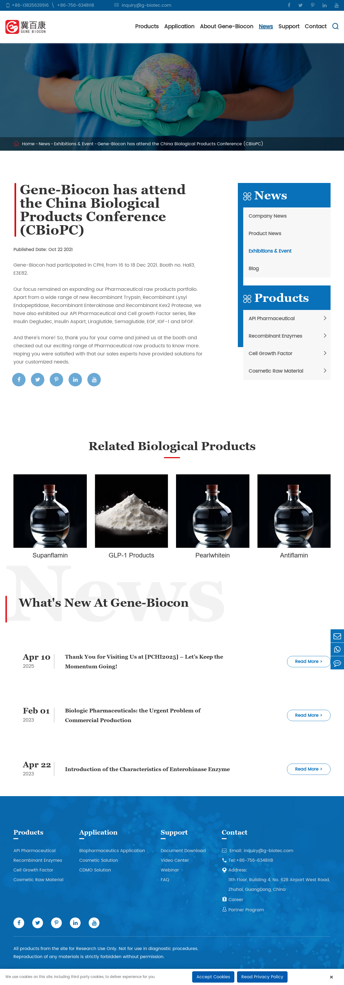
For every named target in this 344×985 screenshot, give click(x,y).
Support (288, 26)
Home (28, 144)
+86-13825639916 (30, 5)
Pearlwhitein (212, 555)
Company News (267, 216)
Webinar (170, 870)
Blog (254, 269)
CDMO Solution (95, 870)
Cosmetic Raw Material (276, 371)
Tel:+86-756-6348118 (247, 860)
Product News (265, 234)
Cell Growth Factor (270, 354)
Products (147, 26)
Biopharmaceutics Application (112, 850)
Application (179, 26)
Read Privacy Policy (262, 976)
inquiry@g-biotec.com (146, 5)
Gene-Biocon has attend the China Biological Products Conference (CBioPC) (180, 144)
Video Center (175, 860)
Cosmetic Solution (98, 860)
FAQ (165, 879)
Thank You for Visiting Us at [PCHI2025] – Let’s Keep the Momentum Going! (144, 662)
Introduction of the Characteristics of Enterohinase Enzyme (147, 769)
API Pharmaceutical (272, 319)
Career (232, 899)
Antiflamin (294, 555)
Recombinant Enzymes (275, 336)
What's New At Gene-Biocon (104, 602)
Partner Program (243, 909)
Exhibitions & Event (74, 144)
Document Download (183, 850)
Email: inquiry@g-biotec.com (257, 851)
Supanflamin (50, 555)
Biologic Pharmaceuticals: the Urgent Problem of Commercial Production (132, 715)
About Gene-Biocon (226, 26)
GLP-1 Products (131, 555)
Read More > (308, 661)
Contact (316, 26)
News (266, 26)
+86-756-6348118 (75, 5)
